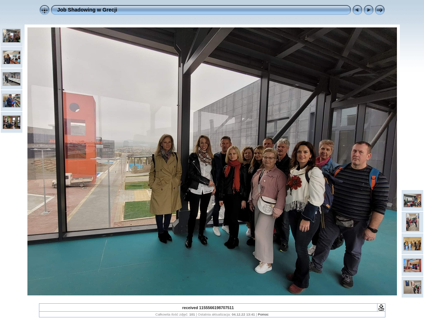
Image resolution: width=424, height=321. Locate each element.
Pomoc (263, 314)
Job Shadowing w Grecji (87, 10)
